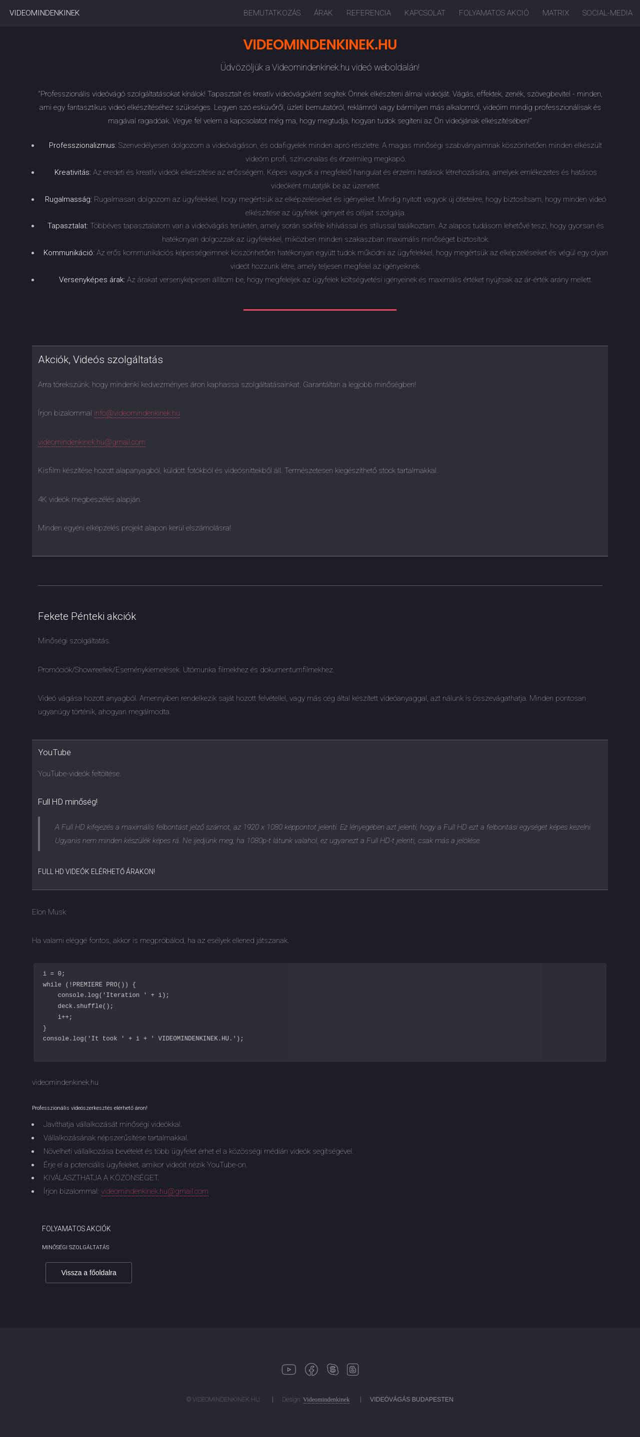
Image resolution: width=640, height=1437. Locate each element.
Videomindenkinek (326, 1399)
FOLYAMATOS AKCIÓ (494, 12)
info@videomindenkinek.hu (137, 413)
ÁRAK (323, 12)
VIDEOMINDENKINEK (45, 12)
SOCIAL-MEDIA (607, 12)
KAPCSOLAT (425, 12)
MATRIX (555, 12)
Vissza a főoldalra (89, 1273)
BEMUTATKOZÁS (272, 12)
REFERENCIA (368, 12)
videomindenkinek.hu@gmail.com (92, 442)
